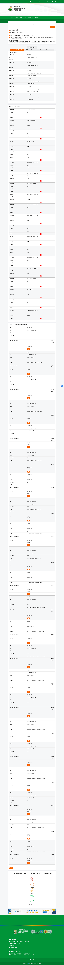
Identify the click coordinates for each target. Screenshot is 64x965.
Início (10, 21)
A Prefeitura (12, 17)
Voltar (11, 867)
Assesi (27, 963)
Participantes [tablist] (48, 49)
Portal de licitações (26, 21)
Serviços (25, 17)
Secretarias (21, 17)
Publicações (36, 17)
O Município (16, 17)
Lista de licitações (34, 21)
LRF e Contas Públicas (31, 17)
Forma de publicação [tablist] (17, 49)
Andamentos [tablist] (32, 47)
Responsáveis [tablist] (29, 49)
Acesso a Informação (17, 21)
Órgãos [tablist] (39, 49)
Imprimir (52, 26)
